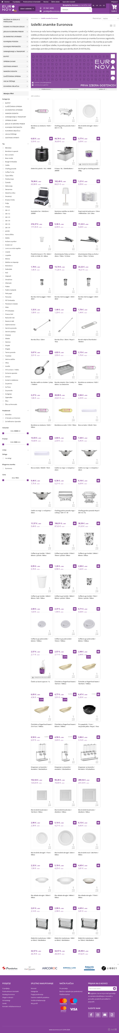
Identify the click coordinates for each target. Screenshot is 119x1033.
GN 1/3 (7, 217)
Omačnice (8, 280)
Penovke (8, 297)
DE (104, 5)
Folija (7, 203)
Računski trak (10, 318)
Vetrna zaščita (10, 359)
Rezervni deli (9, 321)
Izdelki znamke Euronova (49, 18)
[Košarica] (114, 8)
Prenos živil (9, 314)
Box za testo (9, 155)
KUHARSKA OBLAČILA (11, 86)
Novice (45, 2)
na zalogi (8, 458)
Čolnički (8, 182)
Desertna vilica (10, 193)
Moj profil (34, 1003)
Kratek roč (8, 245)
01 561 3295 (48, 8)
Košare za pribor (11, 241)
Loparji (7, 252)
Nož (6, 273)
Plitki (7, 307)
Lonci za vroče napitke (13, 248)
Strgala (7, 349)
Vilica (7, 363)
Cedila (7, 165)
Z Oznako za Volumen (12, 418)
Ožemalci (8, 283)
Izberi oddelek (27, 9)
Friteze (7, 207)
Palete (7, 286)
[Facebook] (91, 1014)
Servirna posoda (11, 328)
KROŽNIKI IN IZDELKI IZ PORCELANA (11, 20)
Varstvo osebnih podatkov (40, 997)
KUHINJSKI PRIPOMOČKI (12, 46)
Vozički (7, 366)
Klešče (7, 238)
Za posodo (9, 390)
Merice (7, 259)
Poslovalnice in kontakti (31, 2)
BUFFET (6, 56)
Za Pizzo (8, 387)
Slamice (7, 342)
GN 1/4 (7, 221)
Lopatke (8, 255)
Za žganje (8, 394)
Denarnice (8, 189)
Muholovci (9, 266)
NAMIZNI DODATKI (10, 71)
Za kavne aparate (11, 373)
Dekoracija (8, 186)
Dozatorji (8, 196)
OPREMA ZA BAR (9, 61)
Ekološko (8, 414)
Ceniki (4, 1003)
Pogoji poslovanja (37, 994)
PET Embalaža (10, 300)
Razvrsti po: (97, 18)
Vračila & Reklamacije (38, 1000)
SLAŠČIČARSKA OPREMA (12, 76)
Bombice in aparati (11, 151)
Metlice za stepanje (11, 262)
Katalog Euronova (8, 994)
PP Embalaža (9, 311)
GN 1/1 (7, 210)
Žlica (6, 401)
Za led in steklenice (11, 380)
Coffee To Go (9, 172)
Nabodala (8, 269)
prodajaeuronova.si (52, 11)
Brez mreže (9, 158)
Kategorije (34, 991)
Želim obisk (55, 2)
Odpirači (8, 276)
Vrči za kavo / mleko (12, 370)
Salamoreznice (10, 325)
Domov (7, 2)
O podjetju (16, 2)
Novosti (33, 988)
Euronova (8, 468)
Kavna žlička (9, 234)
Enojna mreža (10, 200)
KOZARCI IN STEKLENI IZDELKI (14, 27)
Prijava (114, 2)
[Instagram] (98, 1014)
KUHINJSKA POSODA (10, 41)
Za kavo (8, 377)
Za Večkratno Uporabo (13, 421)
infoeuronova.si (15, 1006)
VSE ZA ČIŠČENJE (9, 81)
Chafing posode (10, 169)
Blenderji (8, 148)
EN (100, 5)
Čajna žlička (9, 175)
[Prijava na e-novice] (114, 988)
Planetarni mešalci (11, 304)
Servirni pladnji (10, 332)
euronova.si (34, 18)
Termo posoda (10, 352)
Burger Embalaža (11, 162)
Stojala (7, 345)
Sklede (7, 338)
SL (93, 5)
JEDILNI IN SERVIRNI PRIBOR (13, 32)
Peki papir (8, 293)
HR (97, 5)
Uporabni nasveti (69, 2)
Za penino (8, 384)
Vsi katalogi (6, 1000)
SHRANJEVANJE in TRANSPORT (14, 51)
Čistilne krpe (9, 179)
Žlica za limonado (11, 404)
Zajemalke (8, 397)
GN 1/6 (7, 224)
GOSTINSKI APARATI (10, 66)
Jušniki (7, 231)
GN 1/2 (7, 214)
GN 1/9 (7, 227)
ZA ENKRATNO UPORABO (12, 36)
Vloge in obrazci (7, 997)
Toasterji (8, 356)
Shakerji (8, 335)
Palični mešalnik (10, 290)
